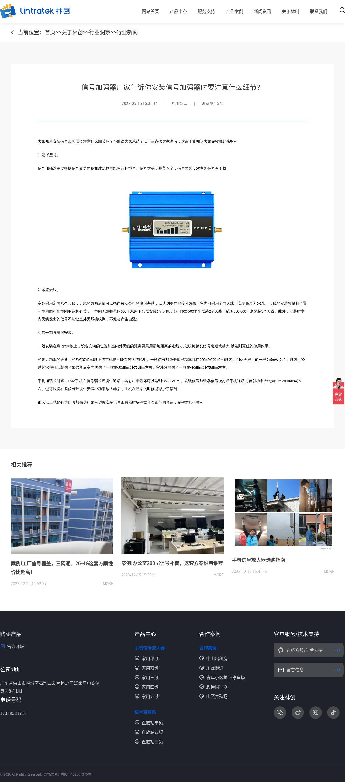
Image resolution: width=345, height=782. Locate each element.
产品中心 (178, 11)
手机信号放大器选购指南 (258, 560)
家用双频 (150, 668)
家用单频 (150, 658)
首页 (50, 32)
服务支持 (206, 11)
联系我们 (318, 11)
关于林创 (290, 11)
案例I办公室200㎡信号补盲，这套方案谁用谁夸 (172, 563)
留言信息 (295, 669)
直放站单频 (152, 723)
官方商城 (15, 646)
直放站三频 (152, 742)
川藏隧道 (214, 668)
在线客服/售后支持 (305, 650)
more (108, 584)
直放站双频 (152, 732)
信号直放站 (145, 712)
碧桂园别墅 (217, 687)
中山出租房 (217, 658)
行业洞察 (100, 32)
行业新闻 (127, 32)
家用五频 (150, 696)
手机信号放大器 (149, 648)
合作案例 (234, 11)
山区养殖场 (217, 696)
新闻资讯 (262, 11)
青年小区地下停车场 (225, 677)
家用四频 (150, 687)
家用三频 (150, 677)
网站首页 (150, 11)
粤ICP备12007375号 (76, 774)
